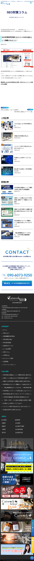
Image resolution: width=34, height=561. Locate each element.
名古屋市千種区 (19, 426)
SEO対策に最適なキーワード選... (23, 111)
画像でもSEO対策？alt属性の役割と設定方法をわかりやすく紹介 (17, 381)
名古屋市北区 (19, 432)
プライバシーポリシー (9, 364)
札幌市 (4, 423)
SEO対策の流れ (7, 339)
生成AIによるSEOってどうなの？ (12, 403)
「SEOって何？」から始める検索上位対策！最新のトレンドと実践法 (17, 400)
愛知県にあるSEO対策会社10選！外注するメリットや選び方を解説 (17, 83)
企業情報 (5, 361)
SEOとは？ (6, 333)
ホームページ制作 (8, 358)
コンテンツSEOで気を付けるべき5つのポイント (17, 406)
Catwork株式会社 (17, 302)
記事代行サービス (8, 345)
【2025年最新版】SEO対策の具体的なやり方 (16, 397)
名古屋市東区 (19, 429)
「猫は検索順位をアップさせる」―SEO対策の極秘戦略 (17, 387)
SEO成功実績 (7, 342)
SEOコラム (6, 352)
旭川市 (4, 432)
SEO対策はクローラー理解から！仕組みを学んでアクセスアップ (17, 384)
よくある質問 (7, 349)
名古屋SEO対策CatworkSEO (8, 29)
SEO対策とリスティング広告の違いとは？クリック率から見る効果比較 (17, 390)
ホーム (5, 330)
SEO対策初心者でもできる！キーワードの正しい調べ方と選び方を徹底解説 (17, 394)
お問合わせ (6, 355)
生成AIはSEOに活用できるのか (12, 409)
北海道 (5, 420)
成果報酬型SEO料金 (9, 336)
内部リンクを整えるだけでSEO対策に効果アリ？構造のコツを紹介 (17, 378)
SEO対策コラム (22, 29)
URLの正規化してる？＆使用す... (10, 109)
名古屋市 (17, 423)
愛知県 (18, 420)
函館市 (4, 426)
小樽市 (4, 429)
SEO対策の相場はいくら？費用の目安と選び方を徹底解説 (17, 375)
